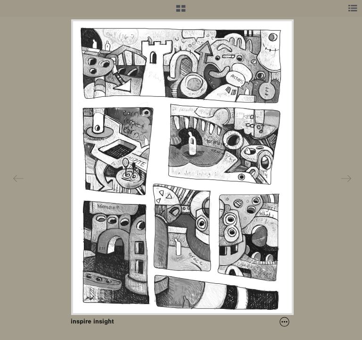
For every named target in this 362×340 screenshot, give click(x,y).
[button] (180, 11)
